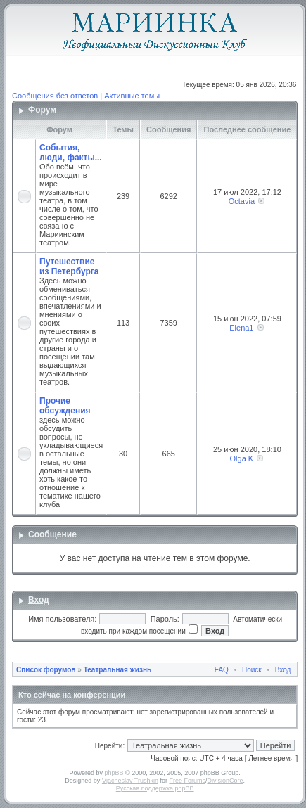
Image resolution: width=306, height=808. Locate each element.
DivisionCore (225, 780)
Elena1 (241, 327)
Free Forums (187, 780)
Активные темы (132, 95)
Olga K (242, 458)
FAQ (222, 670)
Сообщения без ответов (55, 95)
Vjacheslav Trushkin (130, 780)
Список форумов (46, 670)
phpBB (114, 772)
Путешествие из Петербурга (68, 266)
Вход (38, 600)
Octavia (242, 201)
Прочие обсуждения (65, 406)
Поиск (252, 670)
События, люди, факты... (70, 152)
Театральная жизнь (117, 670)
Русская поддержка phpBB (155, 788)
